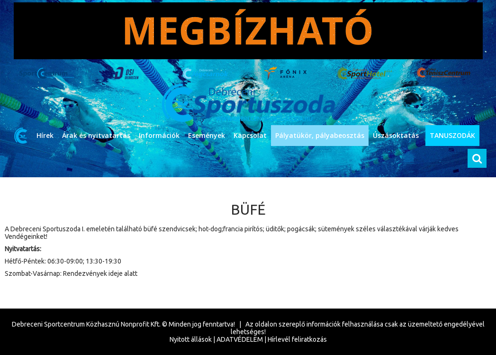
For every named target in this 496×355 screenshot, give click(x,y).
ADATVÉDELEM (239, 339)
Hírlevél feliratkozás (297, 339)
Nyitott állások (191, 339)
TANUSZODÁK (452, 135)
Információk (159, 135)
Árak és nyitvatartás (96, 135)
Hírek (45, 135)
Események (206, 135)
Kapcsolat (250, 135)
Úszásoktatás (396, 135)
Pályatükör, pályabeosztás (319, 135)
